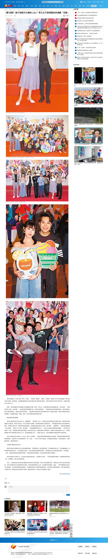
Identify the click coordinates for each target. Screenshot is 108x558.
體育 (68, 5)
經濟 (32, 5)
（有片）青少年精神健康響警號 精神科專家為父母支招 (88, 144)
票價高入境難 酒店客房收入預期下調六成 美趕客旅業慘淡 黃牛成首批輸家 (90, 58)
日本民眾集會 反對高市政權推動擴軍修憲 (87, 23)
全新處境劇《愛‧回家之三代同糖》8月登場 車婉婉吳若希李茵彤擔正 (36, 514)
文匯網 (5, 9)
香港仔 (98, 1)
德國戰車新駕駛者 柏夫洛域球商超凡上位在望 (59, 514)
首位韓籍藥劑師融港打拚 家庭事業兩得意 (87, 15)
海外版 (102, 1)
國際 (36, 5)
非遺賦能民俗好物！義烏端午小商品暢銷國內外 (88, 30)
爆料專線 (89, 1)
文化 (52, 5)
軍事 (48, 5)
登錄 (101, 5)
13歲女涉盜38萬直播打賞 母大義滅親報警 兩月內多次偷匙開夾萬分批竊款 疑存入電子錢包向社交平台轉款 (90, 27)
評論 (40, 5)
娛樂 (56, 5)
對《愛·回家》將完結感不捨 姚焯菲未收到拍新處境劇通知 (37, 532)
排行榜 (76, 9)
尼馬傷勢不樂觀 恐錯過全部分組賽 (85, 18)
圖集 (84, 5)
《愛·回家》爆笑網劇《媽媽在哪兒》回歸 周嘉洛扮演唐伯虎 (14, 514)
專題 (76, 5)
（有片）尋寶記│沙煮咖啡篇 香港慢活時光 (87, 12)
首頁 (15, 5)
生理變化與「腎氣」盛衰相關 (84, 36)
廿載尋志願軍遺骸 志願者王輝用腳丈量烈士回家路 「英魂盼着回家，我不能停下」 (59, 532)
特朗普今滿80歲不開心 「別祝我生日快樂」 (87, 33)
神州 (23, 5)
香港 (19, 5)
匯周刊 (88, 5)
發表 (68, 494)
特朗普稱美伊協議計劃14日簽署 (84, 50)
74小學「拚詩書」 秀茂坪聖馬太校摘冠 (86, 47)
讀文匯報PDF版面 (65, 473)
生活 (60, 5)
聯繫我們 (80, 553)
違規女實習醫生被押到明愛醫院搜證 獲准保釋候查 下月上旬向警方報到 (90, 39)
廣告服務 (87, 553)
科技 (72, 5)
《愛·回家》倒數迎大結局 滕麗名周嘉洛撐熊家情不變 (14, 532)
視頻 (44, 5)
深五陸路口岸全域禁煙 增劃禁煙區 (85, 20)
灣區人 (27, 5)
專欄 (80, 5)
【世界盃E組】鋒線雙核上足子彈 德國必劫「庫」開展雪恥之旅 (90, 44)
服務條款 (94, 553)
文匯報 (93, 1)
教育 (64, 5)
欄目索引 (54, 540)
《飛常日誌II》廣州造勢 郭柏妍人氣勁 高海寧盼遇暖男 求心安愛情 (90, 53)
